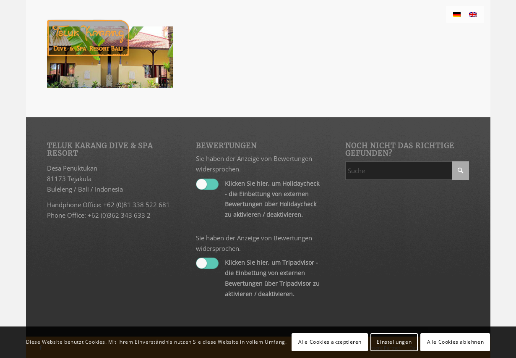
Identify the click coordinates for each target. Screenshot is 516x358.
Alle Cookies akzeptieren (330, 341)
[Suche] (407, 170)
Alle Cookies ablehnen (455, 341)
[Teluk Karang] (88, 38)
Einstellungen (394, 341)
